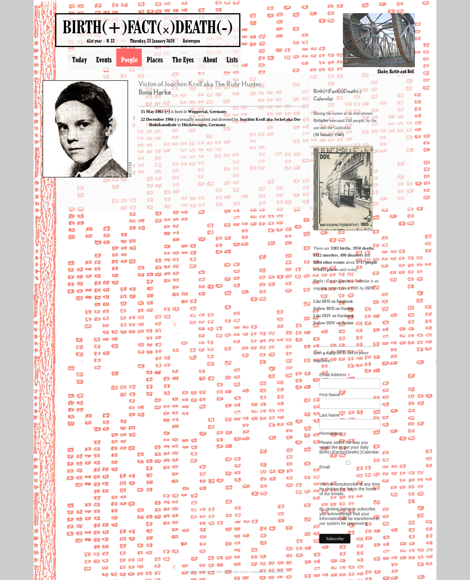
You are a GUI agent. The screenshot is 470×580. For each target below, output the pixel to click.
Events (104, 59)
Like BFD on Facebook (333, 301)
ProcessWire (276, 571)
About (210, 59)
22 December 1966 (157, 119)
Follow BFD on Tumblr (333, 308)
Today (79, 59)
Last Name (331, 415)
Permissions (330, 433)
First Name (331, 395)
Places (155, 59)
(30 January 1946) (328, 134)
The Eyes (183, 59)
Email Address (334, 375)
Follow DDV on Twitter (333, 323)
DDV (369, 288)
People (129, 59)
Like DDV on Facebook (333, 316)
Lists (232, 59)
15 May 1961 (152, 111)
